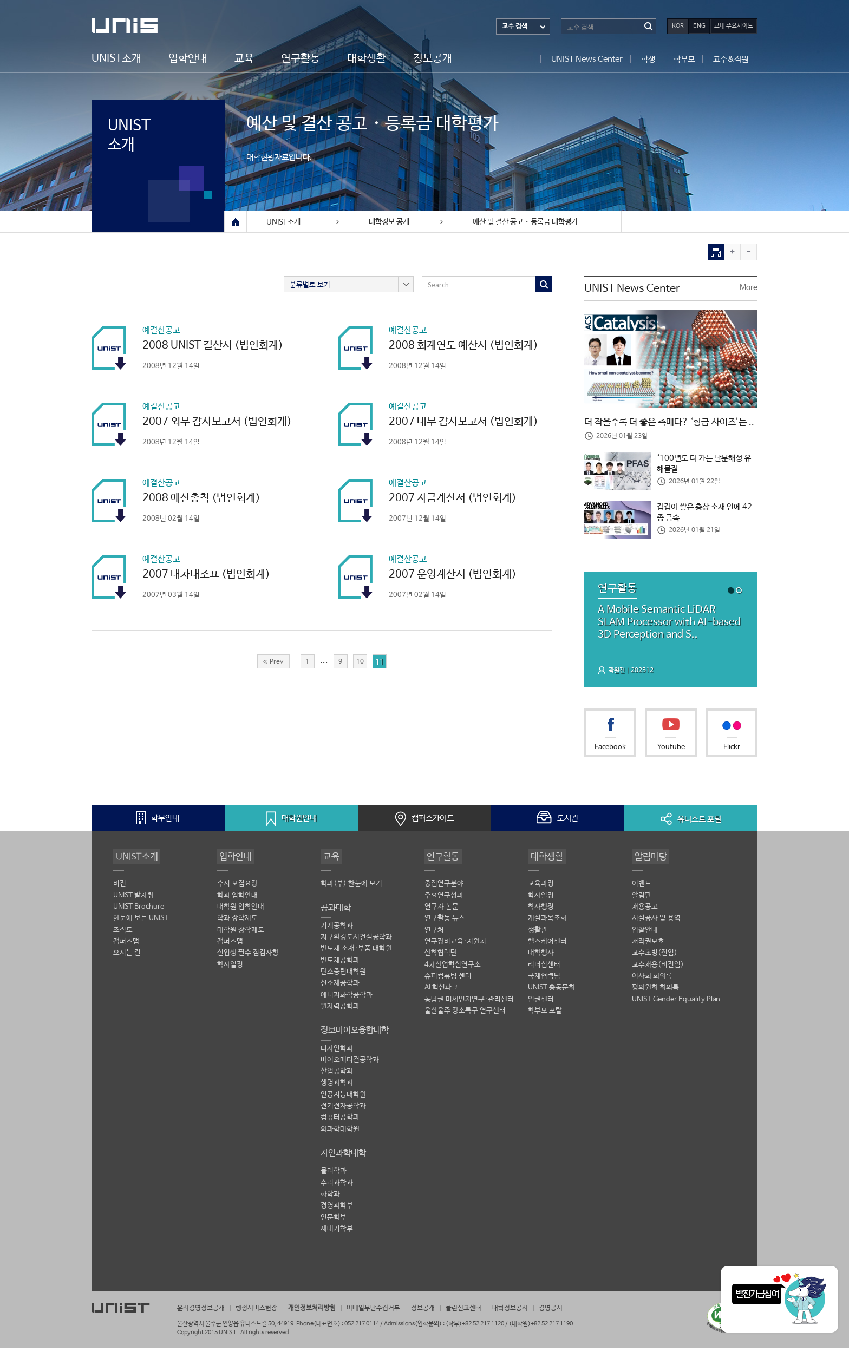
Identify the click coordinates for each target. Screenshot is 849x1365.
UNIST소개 (116, 58)
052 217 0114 (361, 1340)
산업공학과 (337, 1091)
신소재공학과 (340, 1003)
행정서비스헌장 (262, 1326)
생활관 (537, 948)
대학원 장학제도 (240, 948)
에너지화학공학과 (347, 1014)
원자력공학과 (340, 1026)
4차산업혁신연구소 (452, 984)
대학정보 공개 (400, 222)
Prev (273, 661)
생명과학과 (337, 1103)
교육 (244, 58)
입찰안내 (645, 948)
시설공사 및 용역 (656, 937)
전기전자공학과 (343, 1127)
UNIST (135, 25)
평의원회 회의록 (655, 1007)
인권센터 (541, 1019)
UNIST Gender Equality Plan (676, 1019)
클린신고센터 (484, 1326)
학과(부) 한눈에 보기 (351, 902)
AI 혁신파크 (441, 1007)
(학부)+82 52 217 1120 (475, 1340)
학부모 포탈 (545, 1031)
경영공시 (578, 1326)
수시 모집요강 (237, 902)
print (716, 252)
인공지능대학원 (343, 1115)
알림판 (641, 914)
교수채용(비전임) (658, 984)
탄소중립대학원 (343, 991)
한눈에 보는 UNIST (140, 937)
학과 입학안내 (237, 914)
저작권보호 (648, 960)
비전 (119, 902)
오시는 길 (127, 972)
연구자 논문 (441, 925)
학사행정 (541, 925)
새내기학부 (337, 1250)
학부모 (684, 58)
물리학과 (334, 1192)
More (748, 288)
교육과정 (541, 902)
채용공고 (645, 925)
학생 (648, 58)
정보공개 (432, 58)
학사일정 (230, 984)
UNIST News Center (587, 58)
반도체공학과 (340, 979)
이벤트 (641, 902)
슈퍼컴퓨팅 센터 (448, 996)
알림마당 (649, 874)
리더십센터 (544, 984)
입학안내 (187, 58)
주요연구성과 (443, 914)
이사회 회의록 (652, 996)
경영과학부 (337, 1227)
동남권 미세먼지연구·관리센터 (469, 1019)
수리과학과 (337, 1204)
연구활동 (300, 58)
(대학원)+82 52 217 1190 (541, 1340)
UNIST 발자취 (133, 914)
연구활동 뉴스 (444, 937)
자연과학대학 (343, 1174)
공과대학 (336, 926)
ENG (699, 26)
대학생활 (366, 58)
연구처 (434, 948)
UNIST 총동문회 (551, 1007)
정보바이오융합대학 (355, 1050)
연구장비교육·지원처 (455, 960)
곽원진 (617, 688)
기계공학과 (337, 944)
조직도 (123, 948)
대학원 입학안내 (240, 925)
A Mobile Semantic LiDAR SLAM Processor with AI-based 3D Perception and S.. (666, 639)
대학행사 (541, 972)
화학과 (330, 1215)
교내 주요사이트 (733, 26)
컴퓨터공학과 (340, 1138)
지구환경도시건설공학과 (356, 956)
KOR (678, 26)
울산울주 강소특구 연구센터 (465, 1031)
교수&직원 (730, 58)
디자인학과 (337, 1068)
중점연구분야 (443, 902)
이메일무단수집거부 (388, 1326)
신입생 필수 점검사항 (248, 972)
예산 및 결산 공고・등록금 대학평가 (525, 222)
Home (235, 222)
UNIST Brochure (138, 925)
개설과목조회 (547, 937)
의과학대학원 (340, 1150)
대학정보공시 (534, 1326)
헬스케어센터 (547, 960)
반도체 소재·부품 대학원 (356, 967)
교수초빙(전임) (654, 972)
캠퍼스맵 (126, 960)
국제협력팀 (544, 996)
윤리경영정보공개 (203, 1326)
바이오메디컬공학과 (350, 1080)
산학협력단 (440, 972)
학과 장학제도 (237, 937)
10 (360, 661)
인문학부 (334, 1239)
